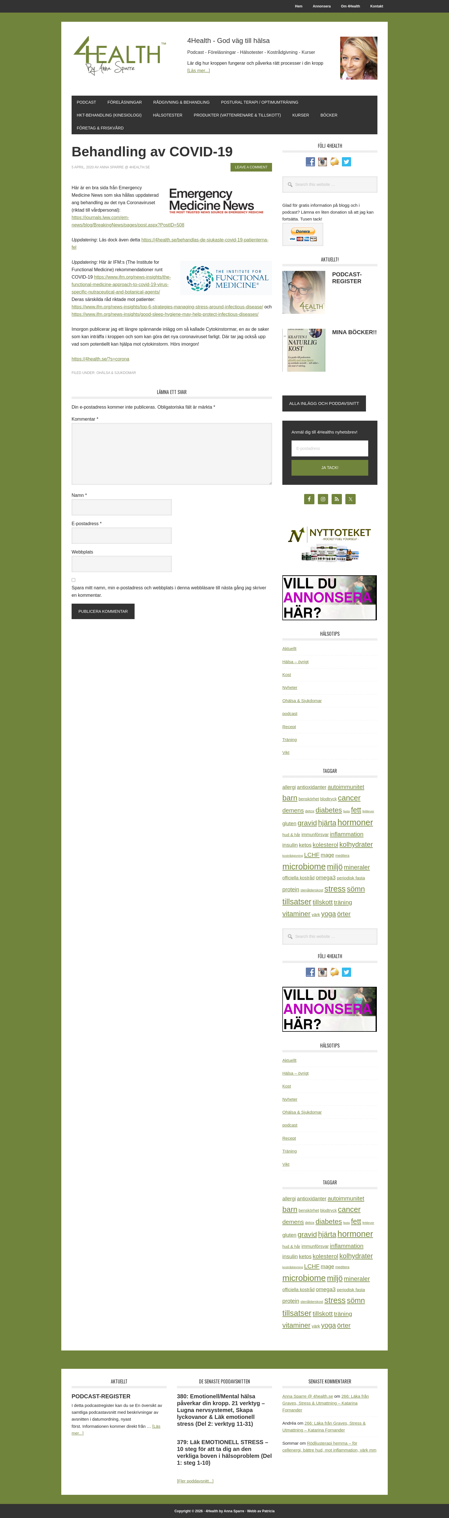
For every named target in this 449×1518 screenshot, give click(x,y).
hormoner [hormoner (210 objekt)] (355, 821)
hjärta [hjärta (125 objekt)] (327, 822)
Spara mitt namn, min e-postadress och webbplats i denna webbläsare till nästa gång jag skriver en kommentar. (169, 590)
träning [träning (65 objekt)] (343, 901)
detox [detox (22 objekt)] (309, 810)
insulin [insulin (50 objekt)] (290, 844)
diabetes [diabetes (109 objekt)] (329, 809)
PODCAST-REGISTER (101, 1395)
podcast (290, 712)
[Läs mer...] (198, 70)
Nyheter (290, 686)
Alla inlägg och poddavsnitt (324, 402)
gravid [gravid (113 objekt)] (307, 822)
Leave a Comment (251, 166)
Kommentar (85, 418)
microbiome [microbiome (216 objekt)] (304, 865)
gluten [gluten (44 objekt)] (289, 823)
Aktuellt (289, 647)
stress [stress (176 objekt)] (335, 887)
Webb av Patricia (261, 1510)
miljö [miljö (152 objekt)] (335, 866)
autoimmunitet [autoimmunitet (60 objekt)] (346, 786)
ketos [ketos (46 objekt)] (305, 844)
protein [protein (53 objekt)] (290, 888)
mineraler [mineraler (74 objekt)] (357, 866)
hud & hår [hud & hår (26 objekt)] (291, 834)
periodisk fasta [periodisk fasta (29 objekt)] (351, 877)
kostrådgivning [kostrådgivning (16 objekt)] (292, 855)
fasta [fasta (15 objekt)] (346, 810)
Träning (289, 738)
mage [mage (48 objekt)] (327, 854)
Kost (286, 673)
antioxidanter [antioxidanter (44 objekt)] (311, 786)
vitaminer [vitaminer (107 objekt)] (296, 913)
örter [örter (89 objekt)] (343, 913)
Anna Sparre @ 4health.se (307, 1395)
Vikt (286, 751)
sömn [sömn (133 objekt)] (356, 888)
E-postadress (87, 522)
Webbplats (82, 551)
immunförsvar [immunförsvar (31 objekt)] (315, 833)
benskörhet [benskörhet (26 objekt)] (309, 798)
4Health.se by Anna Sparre (122, 58)
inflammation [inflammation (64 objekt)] (346, 833)
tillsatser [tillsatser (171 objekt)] (297, 900)
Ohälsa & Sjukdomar (116, 372)
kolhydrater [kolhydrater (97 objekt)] (356, 843)
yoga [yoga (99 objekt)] (328, 913)
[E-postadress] (330, 448)
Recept (289, 725)
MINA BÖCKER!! (354, 331)
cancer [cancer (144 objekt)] (349, 797)
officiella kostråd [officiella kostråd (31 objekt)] (298, 877)
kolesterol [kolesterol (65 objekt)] (325, 843)
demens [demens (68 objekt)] (293, 809)
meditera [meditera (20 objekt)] (342, 855)
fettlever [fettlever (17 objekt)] (368, 810)
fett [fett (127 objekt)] (356, 809)
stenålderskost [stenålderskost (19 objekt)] (311, 889)
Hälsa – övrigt (295, 660)
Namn (79, 494)
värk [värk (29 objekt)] (316, 913)
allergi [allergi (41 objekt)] (289, 786)
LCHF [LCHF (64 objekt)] (312, 853)
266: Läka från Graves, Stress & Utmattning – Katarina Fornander (325, 1402)
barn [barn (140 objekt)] (289, 797)
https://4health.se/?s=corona (100, 358)
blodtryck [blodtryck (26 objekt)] (328, 798)
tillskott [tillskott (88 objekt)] (323, 901)
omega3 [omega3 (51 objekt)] (326, 877)
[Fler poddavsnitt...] (195, 1480)
